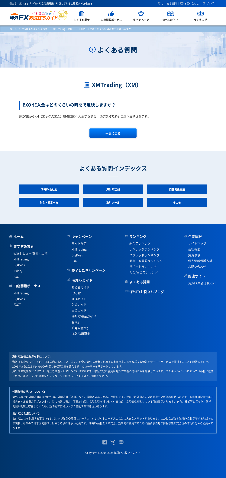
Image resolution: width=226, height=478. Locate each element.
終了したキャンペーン (88, 270)
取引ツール (113, 202)
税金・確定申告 (49, 202)
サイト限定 (79, 243)
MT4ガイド (79, 299)
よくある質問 (169, 3)
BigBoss (19, 265)
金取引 (76, 322)
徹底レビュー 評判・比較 (30, 253)
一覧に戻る (113, 133)
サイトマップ (197, 243)
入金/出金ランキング (143, 272)
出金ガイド (79, 310)
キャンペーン (82, 236)
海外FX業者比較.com (202, 283)
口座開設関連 (177, 189)
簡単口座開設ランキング (146, 260)
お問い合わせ (191, 3)
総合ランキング (139, 243)
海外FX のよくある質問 (34, 29)
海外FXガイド (82, 280)
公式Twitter (112, 442)
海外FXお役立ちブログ (146, 291)
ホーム (13, 29)
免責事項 (194, 255)
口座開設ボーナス (27, 285)
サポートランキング (143, 266)
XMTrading (21, 259)
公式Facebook (104, 442)
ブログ (210, 3)
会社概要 (194, 249)
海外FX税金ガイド (84, 316)
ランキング (137, 236)
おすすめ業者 (24, 246)
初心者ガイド (81, 287)
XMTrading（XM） (63, 29)
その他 (177, 202)
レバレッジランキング (144, 249)
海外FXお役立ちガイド (38, 15)
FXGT (17, 276)
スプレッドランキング (144, 255)
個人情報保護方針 (200, 260)
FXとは (76, 293)
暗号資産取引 (81, 328)
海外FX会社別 (49, 189)
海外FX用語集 (81, 333)
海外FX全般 (113, 189)
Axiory (18, 270)
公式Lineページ (121, 442)
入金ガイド (79, 304)
